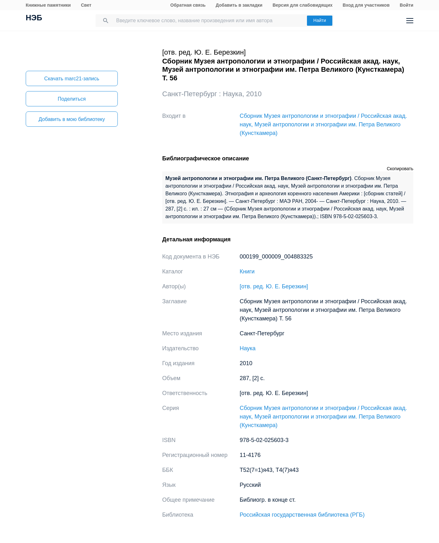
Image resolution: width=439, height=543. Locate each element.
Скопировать (400, 168)
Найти (319, 20)
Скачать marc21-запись (71, 78)
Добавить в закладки (239, 5)
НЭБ (34, 18)
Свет (86, 5)
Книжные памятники (48, 5)
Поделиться (72, 99)
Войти (406, 5)
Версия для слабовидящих (303, 5)
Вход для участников (366, 5)
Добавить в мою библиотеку (71, 119)
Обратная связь (188, 5)
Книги (247, 271)
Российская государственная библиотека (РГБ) (302, 515)
